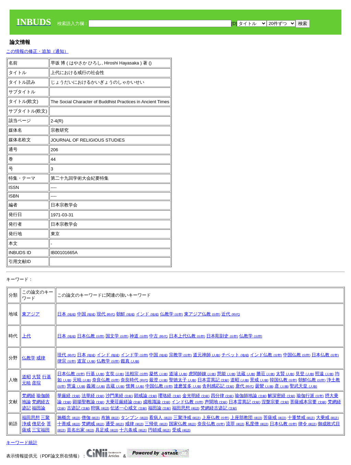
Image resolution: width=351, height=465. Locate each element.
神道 (139, 335)
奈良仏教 (106, 379)
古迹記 (78, 407)
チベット (235, 354)
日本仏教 (91, 335)
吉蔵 (115, 386)
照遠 (324, 373)
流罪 (235, 423)
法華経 (93, 395)
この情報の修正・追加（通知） (37, 51)
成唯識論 (156, 401)
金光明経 (196, 395)
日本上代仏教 (187, 335)
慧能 (226, 373)
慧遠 (76, 386)
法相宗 (136, 373)
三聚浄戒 (187, 417)
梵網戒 (93, 423)
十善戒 (68, 423)
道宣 (86, 360)
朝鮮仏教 (312, 379)
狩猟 (100, 407)
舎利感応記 (218, 386)
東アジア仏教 (202, 314)
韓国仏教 (283, 379)
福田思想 (185, 407)
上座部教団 (246, 417)
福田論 (38, 407)
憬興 (135, 386)
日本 (66, 314)
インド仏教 (266, 354)
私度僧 (256, 423)
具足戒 (106, 429)
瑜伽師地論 (251, 395)
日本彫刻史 (222, 335)
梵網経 (28, 395)
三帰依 (156, 423)
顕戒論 (145, 395)
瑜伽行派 (310, 395)
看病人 (160, 417)
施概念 (68, 417)
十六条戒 (133, 429)
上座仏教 (215, 417)
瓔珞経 (169, 395)
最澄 (158, 379)
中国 (86, 314)
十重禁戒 (301, 417)
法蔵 (246, 373)
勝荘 (265, 373)
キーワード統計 (21, 442)
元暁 (26, 382)
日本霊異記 (213, 379)
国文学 (117, 335)
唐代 (244, 386)
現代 (106, 314)
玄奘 (115, 373)
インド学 (134, 354)
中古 (158, 335)
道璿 (178, 373)
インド (147, 314)
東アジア (31, 314)
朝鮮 (125, 314)
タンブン (134, 417)
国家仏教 (182, 423)
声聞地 (216, 401)
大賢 (36, 376)
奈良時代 (134, 379)
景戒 (259, 379)
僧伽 (91, 417)
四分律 (222, 395)
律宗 (66, 360)
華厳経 (68, 395)
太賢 (285, 373)
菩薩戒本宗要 (308, 401)
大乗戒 (327, 417)
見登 (304, 373)
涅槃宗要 (275, 401)
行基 (46, 376)
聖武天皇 (303, 386)
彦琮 (36, 382)
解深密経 (281, 395)
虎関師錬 (202, 373)
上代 (26, 335)
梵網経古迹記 (219, 407)
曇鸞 (264, 386)
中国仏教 (297, 354)
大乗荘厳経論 (124, 401)
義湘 (95, 386)
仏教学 (171, 314)
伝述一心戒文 (128, 407)
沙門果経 (119, 395)
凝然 (158, 373)
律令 (307, 423)
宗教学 (180, 354)
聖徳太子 (182, 379)
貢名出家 (80, 429)
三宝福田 (41, 429)
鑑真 (130, 360)
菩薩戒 (274, 417)
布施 (110, 417)
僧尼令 (38, 423)
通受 (115, 423)
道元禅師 (206, 354)
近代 (230, 314)
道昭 (26, 376)
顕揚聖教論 (89, 401)
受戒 (181, 429)
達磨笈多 (187, 386)
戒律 (40, 357)
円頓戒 (159, 429)
